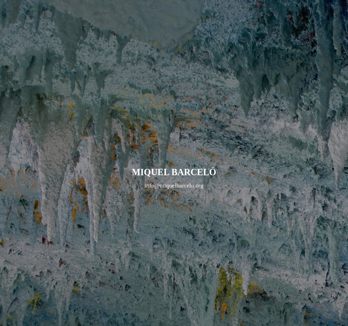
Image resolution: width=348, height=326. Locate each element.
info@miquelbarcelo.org (174, 185)
